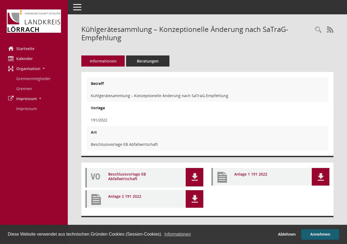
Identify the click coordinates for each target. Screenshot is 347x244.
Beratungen (148, 61)
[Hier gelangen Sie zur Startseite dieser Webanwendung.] (34, 21)
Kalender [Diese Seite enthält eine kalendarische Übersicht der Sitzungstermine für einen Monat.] (20, 58)
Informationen (103, 61)
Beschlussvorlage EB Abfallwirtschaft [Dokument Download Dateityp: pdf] (127, 176)
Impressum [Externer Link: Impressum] (26, 108)
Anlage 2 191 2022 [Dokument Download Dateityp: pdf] (124, 196)
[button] (34, 69)
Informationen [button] (177, 234)
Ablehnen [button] (287, 234)
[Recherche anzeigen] (318, 29)
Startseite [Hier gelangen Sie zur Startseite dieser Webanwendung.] (21, 48)
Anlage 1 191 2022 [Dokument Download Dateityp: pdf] (250, 174)
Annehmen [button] (320, 234)
